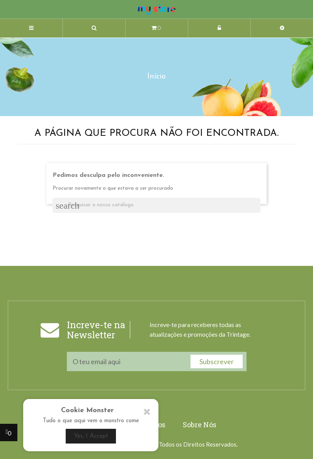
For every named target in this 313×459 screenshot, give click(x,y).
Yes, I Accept (91, 436)
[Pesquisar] (156, 205)
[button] (94, 28)
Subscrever (216, 361)
